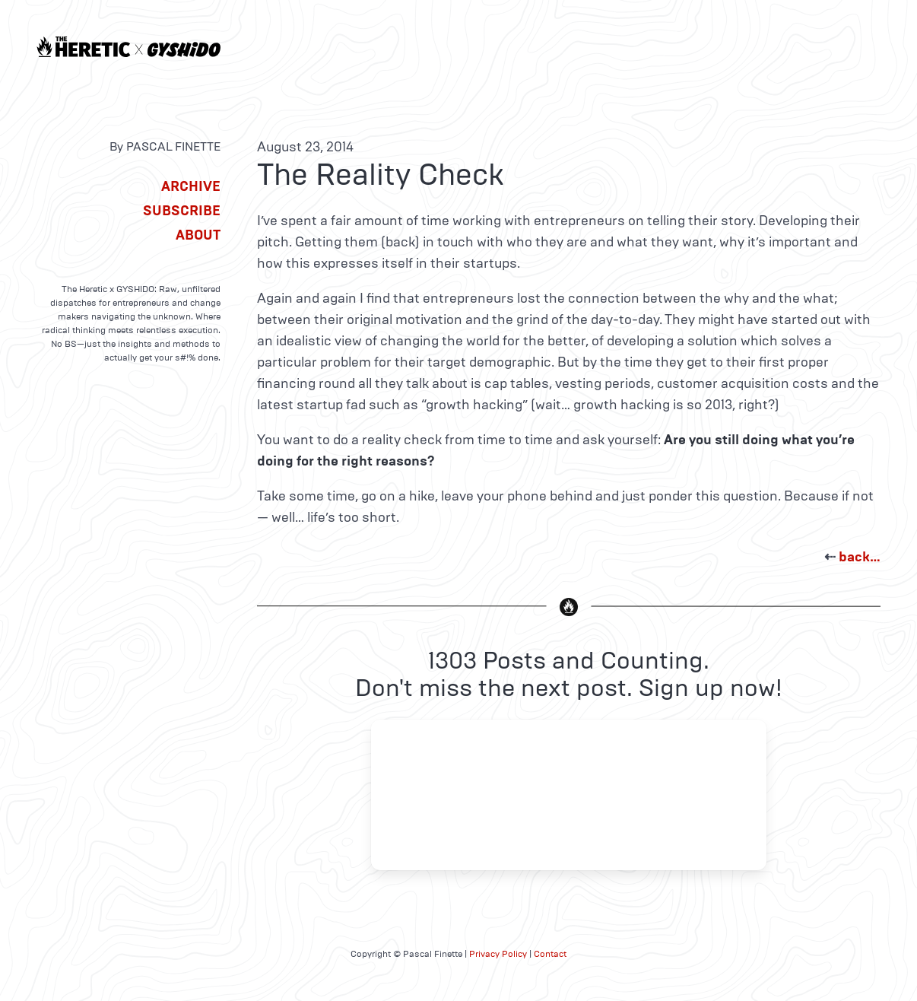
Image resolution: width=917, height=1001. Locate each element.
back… (860, 556)
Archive (191, 186)
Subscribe (182, 210)
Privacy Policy (498, 954)
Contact (550, 954)
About (198, 235)
